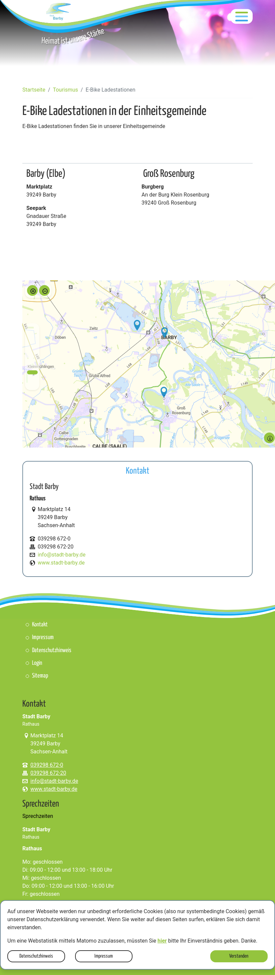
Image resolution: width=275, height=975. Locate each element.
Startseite (33, 90)
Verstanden (238, 956)
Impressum (103, 956)
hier (162, 941)
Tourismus (65, 90)
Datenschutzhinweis (36, 956)
